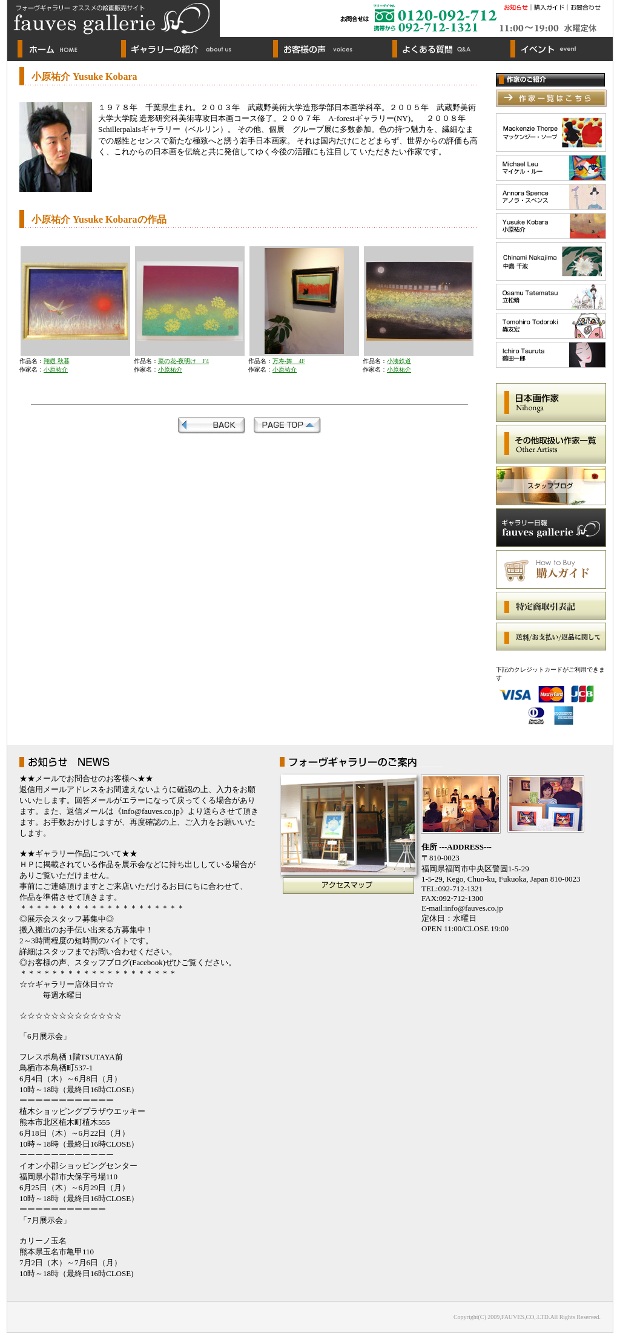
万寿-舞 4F (288, 361)
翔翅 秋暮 (57, 361)
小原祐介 (56, 369)
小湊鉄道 (399, 361)
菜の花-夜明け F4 (183, 361)
